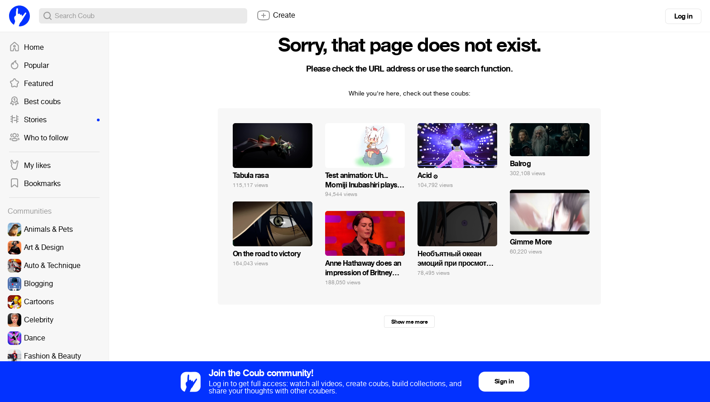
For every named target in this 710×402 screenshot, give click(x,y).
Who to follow (38, 138)
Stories (54, 120)
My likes (30, 165)
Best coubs (35, 102)
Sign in (503, 381)
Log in (683, 16)
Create (275, 15)
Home (26, 47)
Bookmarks (35, 183)
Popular (29, 65)
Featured (31, 83)
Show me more (409, 321)
